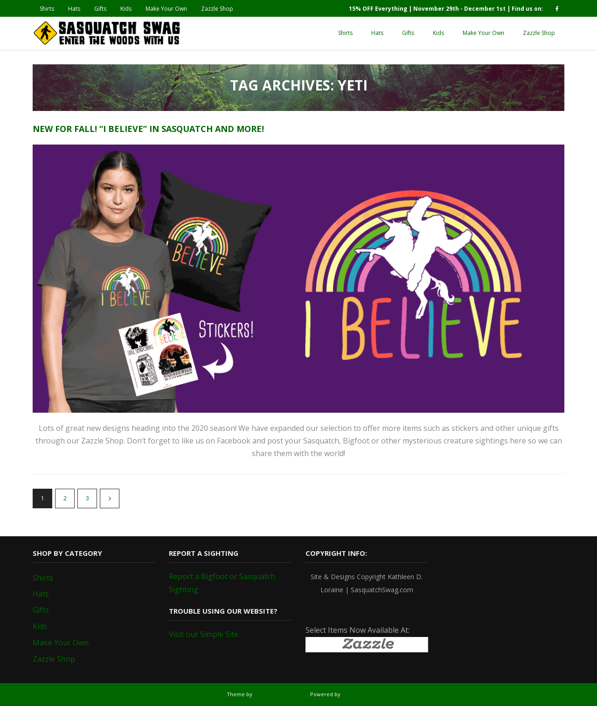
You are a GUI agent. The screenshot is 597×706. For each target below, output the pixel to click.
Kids (126, 9)
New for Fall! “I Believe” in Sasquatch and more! (148, 128)
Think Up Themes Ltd (280, 694)
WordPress (355, 694)
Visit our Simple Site (203, 634)
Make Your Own (166, 9)
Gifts (100, 9)
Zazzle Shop (217, 9)
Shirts (47, 9)
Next (109, 498)
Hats (74, 9)
